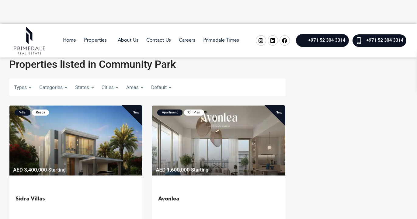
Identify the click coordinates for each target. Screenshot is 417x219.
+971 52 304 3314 (326, 40)
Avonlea (168, 199)
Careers (187, 40)
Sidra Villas (30, 199)
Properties (95, 40)
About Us (128, 40)
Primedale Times (221, 40)
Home (69, 40)
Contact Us (158, 40)
